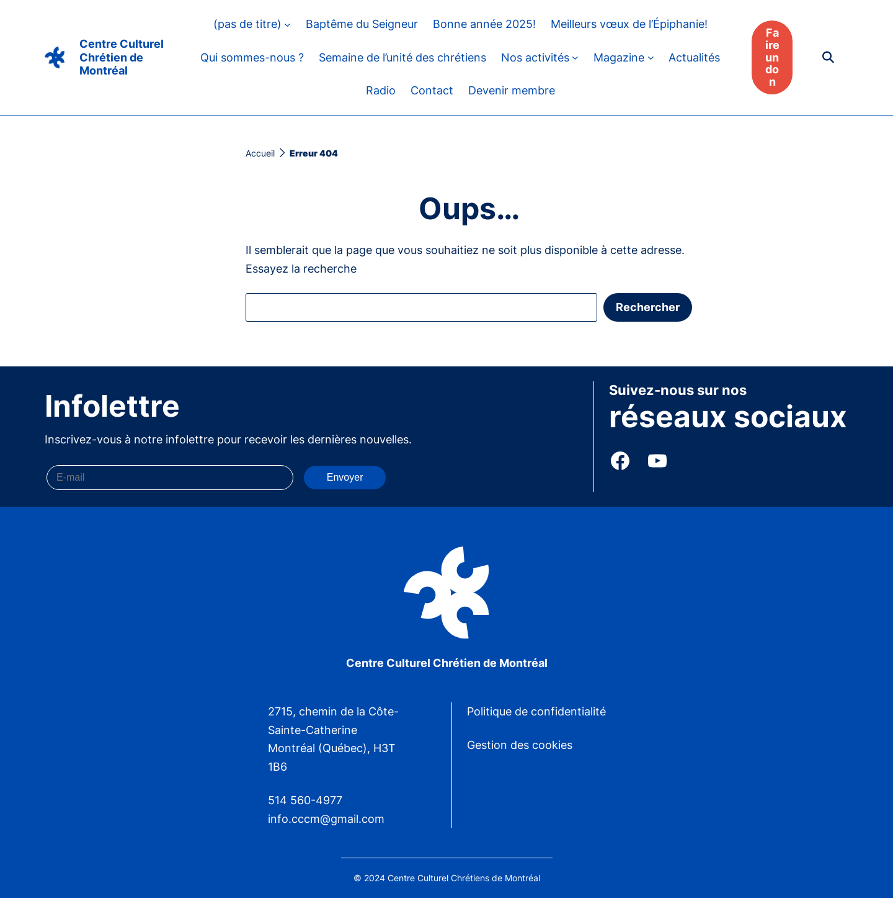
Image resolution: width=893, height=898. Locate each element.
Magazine (618, 57)
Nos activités (535, 57)
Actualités (694, 57)
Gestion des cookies (519, 744)
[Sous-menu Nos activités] (575, 57)
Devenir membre (511, 90)
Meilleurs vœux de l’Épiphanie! (629, 23)
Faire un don (772, 57)
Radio (381, 90)
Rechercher (648, 307)
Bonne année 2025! (484, 23)
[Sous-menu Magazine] (650, 57)
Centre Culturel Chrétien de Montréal (121, 57)
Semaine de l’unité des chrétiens (402, 57)
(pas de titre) (247, 23)
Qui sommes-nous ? (252, 57)
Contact (432, 90)
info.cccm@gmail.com (326, 818)
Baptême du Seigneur (362, 23)
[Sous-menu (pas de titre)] (287, 23)
